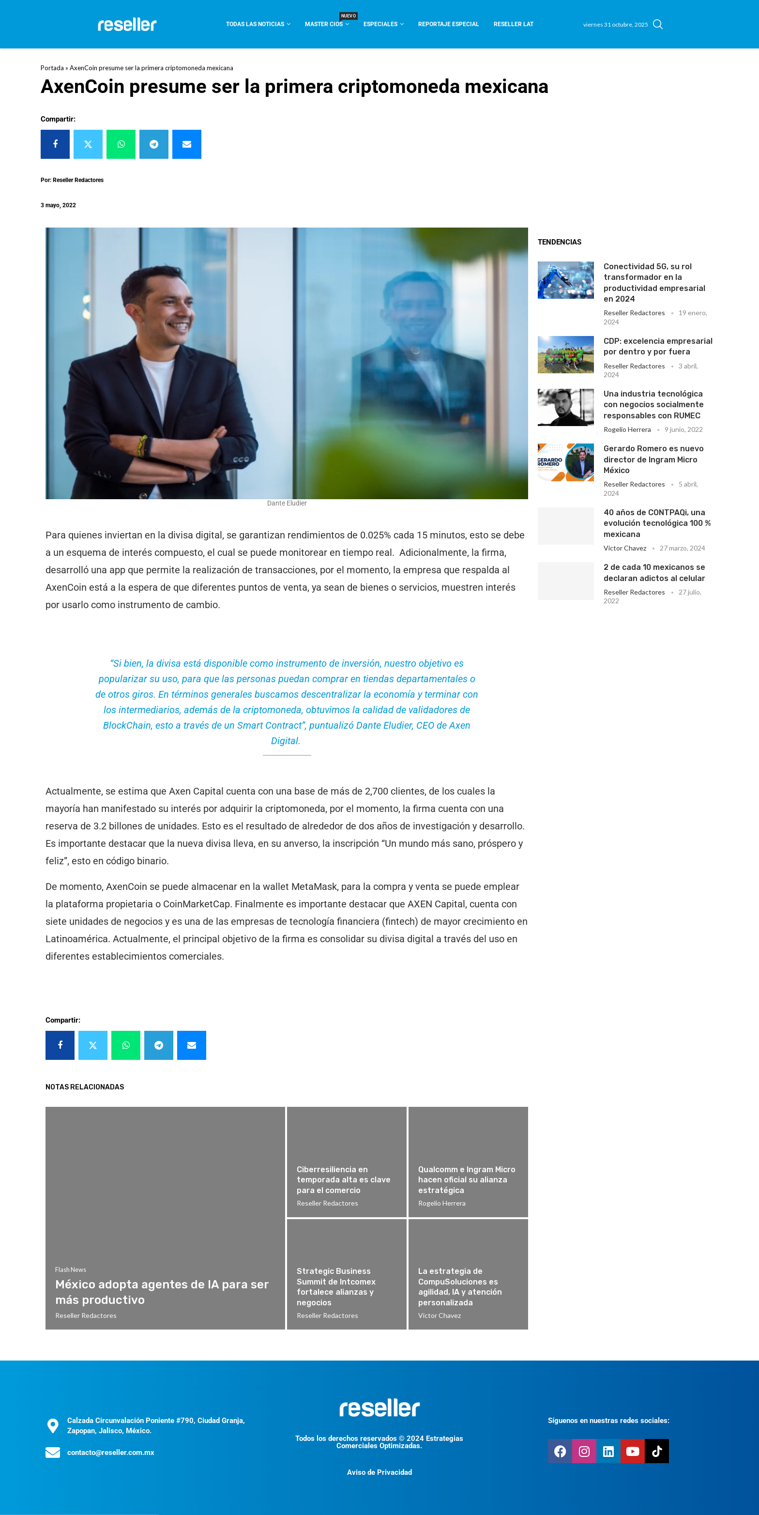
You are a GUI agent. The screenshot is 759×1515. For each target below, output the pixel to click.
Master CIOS (327, 21)
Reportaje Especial (448, 24)
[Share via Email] (186, 144)
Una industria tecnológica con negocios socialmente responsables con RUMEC (654, 404)
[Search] (658, 24)
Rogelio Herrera (627, 429)
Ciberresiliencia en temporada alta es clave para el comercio (344, 1180)
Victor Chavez (625, 548)
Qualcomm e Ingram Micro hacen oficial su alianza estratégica (467, 1180)
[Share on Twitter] (88, 144)
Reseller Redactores (634, 312)
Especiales (380, 24)
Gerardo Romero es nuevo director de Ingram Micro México (654, 459)
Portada (52, 68)
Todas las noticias (255, 24)
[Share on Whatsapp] (121, 144)
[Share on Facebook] (55, 144)
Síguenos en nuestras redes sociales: (608, 1420)
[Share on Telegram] (153, 144)
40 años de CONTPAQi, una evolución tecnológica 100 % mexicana (657, 523)
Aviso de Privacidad (379, 1472)
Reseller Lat (513, 24)
